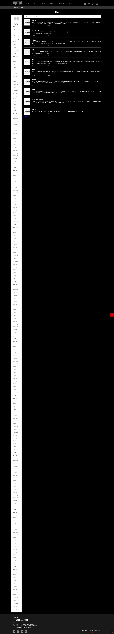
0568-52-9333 (22, 620)
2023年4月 (15, 141)
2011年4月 (15, 552)
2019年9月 (15, 264)
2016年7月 (15, 372)
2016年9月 (15, 366)
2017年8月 (15, 335)
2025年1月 (15, 81)
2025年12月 (15, 50)
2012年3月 (15, 520)
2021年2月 (15, 215)
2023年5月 (15, 138)
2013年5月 (15, 480)
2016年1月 (15, 389)
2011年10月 (15, 534)
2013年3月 (15, 486)
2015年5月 (15, 412)
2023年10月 (15, 124)
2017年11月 (15, 326)
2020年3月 (15, 247)
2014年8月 (15, 438)
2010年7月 (15, 577)
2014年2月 (15, 455)
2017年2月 (15, 352)
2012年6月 (15, 512)
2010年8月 (15, 574)
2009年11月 (15, 600)
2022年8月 (15, 164)
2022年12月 (15, 153)
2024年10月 (15, 90)
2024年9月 (15, 93)
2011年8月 (15, 540)
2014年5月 (15, 446)
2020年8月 (15, 232)
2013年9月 (15, 469)
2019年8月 (15, 267)
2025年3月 (15, 76)
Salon (27, 3)
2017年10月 (15, 329)
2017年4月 (15, 346)
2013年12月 (15, 460)
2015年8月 (15, 403)
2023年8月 (15, 130)
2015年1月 (15, 423)
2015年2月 (15, 420)
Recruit (52, 3)
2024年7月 (15, 98)
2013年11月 (15, 463)
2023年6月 (15, 135)
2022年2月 (15, 181)
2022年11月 (15, 155)
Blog (70, 3)
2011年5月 (15, 549)
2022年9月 (15, 161)
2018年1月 (15, 321)
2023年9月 (15, 127)
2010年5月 (15, 583)
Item (43, 3)
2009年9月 (15, 606)
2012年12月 (15, 495)
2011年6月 (15, 546)
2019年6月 (15, 272)
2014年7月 (15, 440)
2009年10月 (15, 603)
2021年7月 (15, 201)
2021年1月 (15, 218)
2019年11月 (15, 258)
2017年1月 (15, 355)
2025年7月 (15, 64)
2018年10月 (15, 295)
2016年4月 (15, 381)
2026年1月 (15, 47)
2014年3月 (15, 452)
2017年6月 (15, 341)
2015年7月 (15, 406)
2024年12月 (15, 84)
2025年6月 (15, 67)
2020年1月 (15, 252)
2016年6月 (15, 375)
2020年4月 (15, 244)
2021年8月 (15, 198)
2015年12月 (15, 392)
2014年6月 (15, 443)
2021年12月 (15, 187)
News (14, 26)
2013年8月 (15, 472)
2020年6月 (15, 238)
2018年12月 (15, 289)
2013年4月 (15, 483)
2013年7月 (15, 475)
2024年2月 (15, 113)
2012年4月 (15, 517)
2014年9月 (15, 435)
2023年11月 (15, 121)
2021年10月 (15, 192)
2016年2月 (15, 386)
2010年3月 (15, 589)
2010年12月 (15, 563)
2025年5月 (15, 70)
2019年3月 (15, 281)
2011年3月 (15, 554)
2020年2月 (15, 249)
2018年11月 (15, 292)
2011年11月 (15, 532)
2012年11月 (15, 497)
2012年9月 (15, 503)
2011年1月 (15, 560)
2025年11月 (15, 53)
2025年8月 (15, 61)
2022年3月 (15, 178)
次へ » (31, 117)
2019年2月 (15, 284)
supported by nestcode (92, 631)
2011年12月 (15, 529)
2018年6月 (15, 306)
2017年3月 (15, 349)
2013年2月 (15, 489)
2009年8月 (15, 609)
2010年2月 (15, 591)
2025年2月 (15, 78)
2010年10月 (15, 569)
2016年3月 (15, 383)
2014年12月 (15, 426)
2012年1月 (15, 526)
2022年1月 (15, 184)
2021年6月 (15, 204)
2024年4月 (15, 107)
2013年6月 (15, 477)
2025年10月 (15, 56)
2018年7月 (15, 304)
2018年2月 (15, 318)
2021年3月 (15, 212)
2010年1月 (15, 594)
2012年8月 (15, 506)
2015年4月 (15, 415)
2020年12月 (15, 221)
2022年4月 (15, 175)
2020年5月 (15, 241)
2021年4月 (15, 210)
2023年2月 (15, 147)
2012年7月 (15, 509)
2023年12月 (15, 118)
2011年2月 (15, 557)
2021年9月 (15, 195)
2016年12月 (15, 358)
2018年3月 (15, 315)
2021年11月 (15, 190)
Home (14, 7)
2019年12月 (15, 255)
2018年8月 (15, 301)
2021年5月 (15, 207)
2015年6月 (15, 409)
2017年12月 (15, 324)
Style (35, 3)
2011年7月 (15, 543)
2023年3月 (15, 144)
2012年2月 (15, 523)
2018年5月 (15, 309)
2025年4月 (15, 73)
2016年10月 (15, 363)
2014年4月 (15, 449)
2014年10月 (15, 432)
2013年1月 (15, 492)
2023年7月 (15, 133)
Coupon (61, 3)
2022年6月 (15, 170)
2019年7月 (15, 269)
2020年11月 (15, 224)
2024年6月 (15, 101)
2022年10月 (15, 158)
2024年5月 (15, 104)
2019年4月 (15, 278)
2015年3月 (15, 418)
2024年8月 (15, 96)
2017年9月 (15, 332)
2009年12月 (15, 597)
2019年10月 (15, 261)
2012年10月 (15, 500)
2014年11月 (15, 429)
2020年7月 (15, 235)
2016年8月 (15, 369)
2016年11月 (15, 361)
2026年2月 (15, 44)
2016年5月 (15, 378)
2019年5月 (15, 275)
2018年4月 (15, 312)
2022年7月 (15, 167)
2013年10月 (15, 466)
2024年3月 (15, 110)
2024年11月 (15, 87)
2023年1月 (15, 150)
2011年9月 (15, 537)
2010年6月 (15, 580)
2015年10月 (15, 398)
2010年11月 (15, 566)
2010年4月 (15, 586)
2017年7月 (15, 338)
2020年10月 (15, 227)
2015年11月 (15, 395)
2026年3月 (15, 41)
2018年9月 (15, 298)
